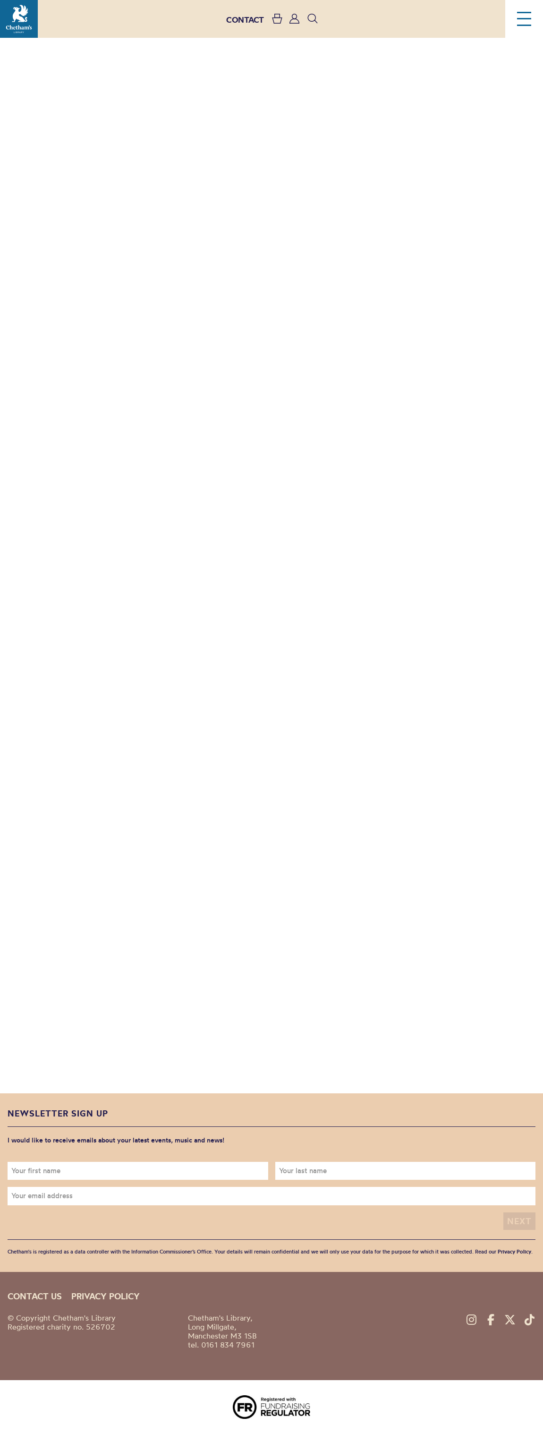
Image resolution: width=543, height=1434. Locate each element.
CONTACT (245, 20)
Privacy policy (105, 1296)
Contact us (35, 1296)
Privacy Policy (514, 1251)
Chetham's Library (19, 19)
